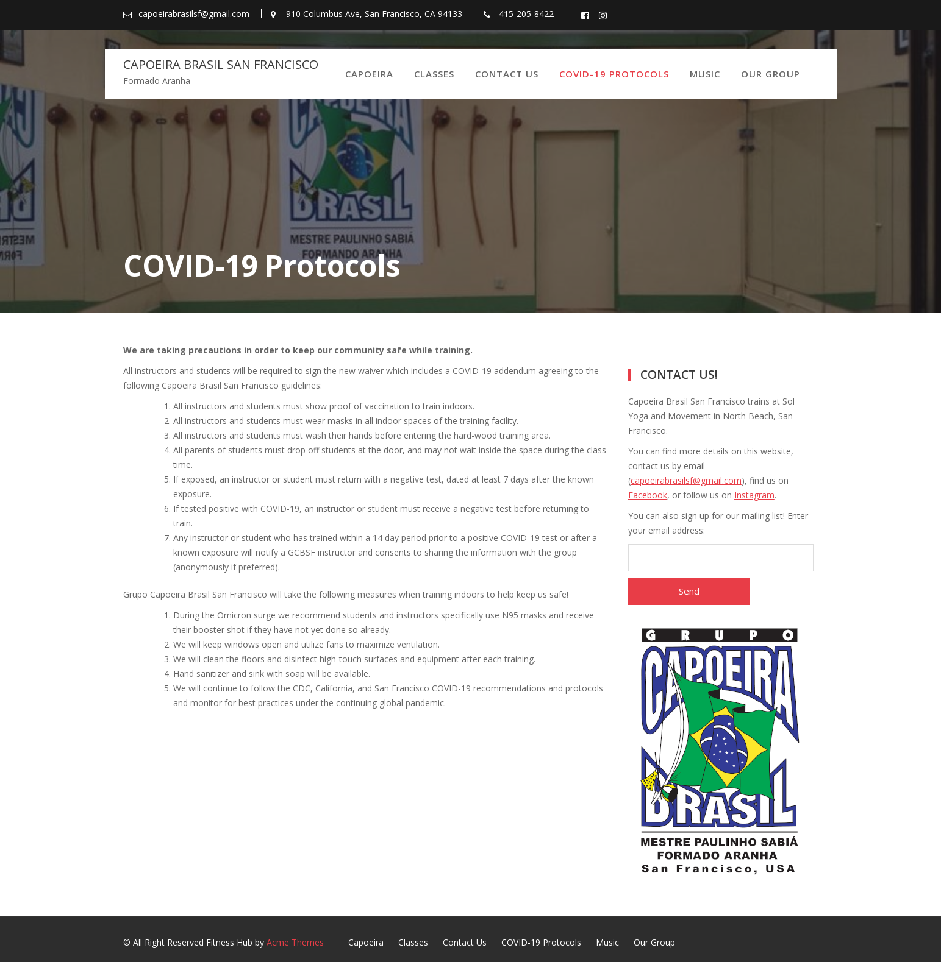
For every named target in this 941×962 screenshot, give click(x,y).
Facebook (647, 495)
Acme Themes (295, 942)
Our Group (770, 74)
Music (705, 74)
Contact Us (506, 74)
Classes (434, 74)
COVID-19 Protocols (614, 74)
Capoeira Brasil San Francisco (220, 64)
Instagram (754, 495)
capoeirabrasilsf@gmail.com (686, 480)
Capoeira (369, 74)
